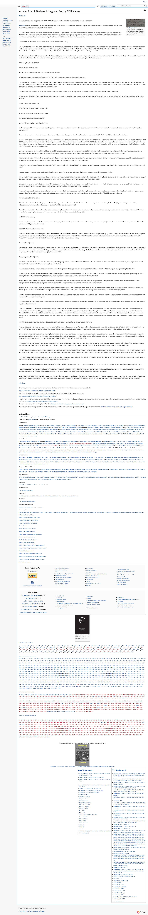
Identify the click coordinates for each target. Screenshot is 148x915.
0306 (31, 711)
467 (58, 680)
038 (123, 694)
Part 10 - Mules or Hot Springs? (26, 542)
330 (34, 673)
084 (131, 696)
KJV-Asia (88, 572)
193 (137, 665)
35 (129, 645)
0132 (41, 701)
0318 (73, 711)
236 (137, 667)
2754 (41, 686)
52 (61, 647)
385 (70, 675)
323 (140, 671)
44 (34, 647)
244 (34, 669)
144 (120, 663)
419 (43, 677)
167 (61, 665)
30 (112, 645)
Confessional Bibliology (122, 569)
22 (85, 645)
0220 (102, 705)
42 (27, 647)
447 (126, 677)
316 (120, 671)
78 (24, 649)
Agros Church (60, 608)
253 (61, 669)
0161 (141, 701)
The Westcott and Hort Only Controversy (96, 600)
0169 (45, 703)
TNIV (41, 507)
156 (29, 665)
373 (34, 675)
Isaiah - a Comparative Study (47, 433)
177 (90, 665)
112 (21, 652)
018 (64, 694)
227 (111, 667)
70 (121, 647)
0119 (120, 699)
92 (71, 649)
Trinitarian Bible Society (91, 575)
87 (54, 649)
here (80, 640)
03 (24, 694)
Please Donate (32, 571)
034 (111, 694)
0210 (66, 705)
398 (108, 675)
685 (108, 682)
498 (23, 682)
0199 (27, 705)
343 (73, 673)
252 (58, 669)
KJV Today (57, 571)
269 (108, 669)
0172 (55, 703)
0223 (112, 705)
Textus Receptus (60, 601)
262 (87, 669)
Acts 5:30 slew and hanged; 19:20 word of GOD (104, 443)
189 (126, 665)
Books (58, 606)
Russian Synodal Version (29, 606)
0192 (126, 703)
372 (32, 675)
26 (99, 645)
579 (64, 682)
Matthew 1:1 (90, 596)
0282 (70, 709)
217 (81, 667)
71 (125, 647)
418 (40, 677)
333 (43, 673)
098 (46, 699)
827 (129, 682)
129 (88, 652)
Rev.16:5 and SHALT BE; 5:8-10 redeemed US (125, 450)
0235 (27, 707)
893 (26, 684)
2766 (55, 686)
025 (85, 694)
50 (54, 647)
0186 (105, 703)
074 (102, 696)
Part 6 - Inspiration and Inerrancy (27, 531)
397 (105, 675)
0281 (66, 709)
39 (143, 645)
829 (134, 682)
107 (126, 649)
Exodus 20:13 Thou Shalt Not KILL (89, 425)
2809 (95, 686)
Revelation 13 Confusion (87, 450)
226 (108, 667)
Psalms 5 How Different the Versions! (118, 431)
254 (64, 669)
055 (46, 696)
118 (45, 652)
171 (73, 665)
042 (135, 694)
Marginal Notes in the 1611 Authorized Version (33, 612)
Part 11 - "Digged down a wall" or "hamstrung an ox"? (32, 545)
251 (55, 669)
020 (70, 694)
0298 (126, 709)
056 (49, 696)
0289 (95, 709)
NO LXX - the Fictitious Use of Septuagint (37, 484)
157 (32, 665)
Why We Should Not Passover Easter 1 (127, 599)
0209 (63, 705)
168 (64, 665)
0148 (95, 701)
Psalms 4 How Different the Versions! (99, 431)
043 (138, 694)
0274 (41, 709)
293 (52, 671)
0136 (52, 701)
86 (51, 649)
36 (132, 645)
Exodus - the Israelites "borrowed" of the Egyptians (111, 425)
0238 (38, 707)
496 (143, 680)
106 (122, 649)
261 (84, 669)
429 (73, 677)
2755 (45, 686)
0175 (66, 703)
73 (131, 647)
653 (76, 682)
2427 (113, 684)
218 (84, 667)
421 (49, 677)
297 (64, 671)
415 (32, 677)
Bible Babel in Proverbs (30, 433)
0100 (52, 699)
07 (33, 694)
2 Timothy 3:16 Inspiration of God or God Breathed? (51, 447)
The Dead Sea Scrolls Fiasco (26, 490)
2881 (48, 688)
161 (43, 665)
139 (128, 652)
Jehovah (25, 469)
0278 (55, 709)
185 (114, 665)
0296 (119, 709)
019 (67, 694)
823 (117, 682)
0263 (126, 707)
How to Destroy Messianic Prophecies (68, 496)
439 (102, 677)
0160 (137, 701)
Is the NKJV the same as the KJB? (80, 461)
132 (100, 652)
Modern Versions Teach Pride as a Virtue (50, 459)
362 (129, 673)
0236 (31, 707)
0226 (123, 705)
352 (99, 673)
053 (40, 696)
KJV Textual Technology (122, 578)
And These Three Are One (125, 447)
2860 (34, 688)
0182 (91, 703)
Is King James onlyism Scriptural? (27, 477)
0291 (102, 709)
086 (137, 696)
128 (84, 652)
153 (20, 665)
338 (58, 673)
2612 (20, 686)
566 (61, 682)
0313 (55, 711)
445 (120, 677)
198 (26, 667)
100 (98, 649)
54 (67, 647)
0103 (63, 699)
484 (108, 680)
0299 (130, 709)
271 (114, 669)
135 (112, 652)
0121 (127, 699)
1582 (60, 684)
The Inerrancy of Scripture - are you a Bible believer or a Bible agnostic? (122, 457)
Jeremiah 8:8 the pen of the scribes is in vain (88, 433)
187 (120, 665)
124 (69, 652)
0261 (119, 707)
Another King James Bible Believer (63, 573)
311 (105, 671)
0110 (88, 699)
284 (26, 671)
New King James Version (93, 602)
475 (81, 680)
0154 (116, 701)
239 (20, 669)
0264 (130, 707)
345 (79, 673)
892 (23, 684)
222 (96, 667)
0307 (34, 711)
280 (140, 669)
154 (23, 665)
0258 (109, 707)
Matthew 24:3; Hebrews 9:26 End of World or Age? (84, 452)
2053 (81, 684)
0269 (24, 709)
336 (52, 673)
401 (117, 675)
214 (73, 667)
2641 (38, 686)
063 (70, 696)
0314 (59, 711)
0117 (113, 699)
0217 (91, 705)
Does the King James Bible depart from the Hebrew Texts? (93, 477)
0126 (20, 701)
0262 (123, 707)
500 (29, 682)
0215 (84, 705)
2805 (80, 686)
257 (73, 669)
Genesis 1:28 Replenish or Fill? (31, 425)
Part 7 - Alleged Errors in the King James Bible (30, 534)
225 (105, 667)
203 (40, 667)
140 (132, 652)
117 (41, 652)
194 (140, 665)
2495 (142, 684)
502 (34, 682)
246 (40, 669)
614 (70, 682)
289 (40, 671)
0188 (112, 703)
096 (40, 699)
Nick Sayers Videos (90, 570)
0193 (130, 703)
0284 (77, 709)
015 (55, 694)
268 (105, 669)
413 (26, 677)
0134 (45, 701)
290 (43, 671)
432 (81, 677)
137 (120, 652)
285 (29, 671)
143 (117, 663)
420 (46, 677)
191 (131, 665)
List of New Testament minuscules (125, 605)
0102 (59, 699)
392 (90, 675)
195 (143, 665)
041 (132, 694)
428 (70, 677)
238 (143, 667)
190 (129, 665)
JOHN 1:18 (22, 16)
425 (61, 677)
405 (129, 675)
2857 (24, 688)
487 (117, 680)
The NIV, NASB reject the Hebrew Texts (28, 496)
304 (84, 671)
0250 (80, 707)
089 (20, 699)
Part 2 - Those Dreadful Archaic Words (28, 520)
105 (118, 649)
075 (105, 696)
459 (34, 680)
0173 (59, 703)
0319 (77, 711)
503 (37, 682)
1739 (64, 684)
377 (46, 675)
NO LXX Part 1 (22, 484)
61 (91, 647)
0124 (137, 699)
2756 (48, 686)
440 (105, 677)
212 (67, 667)
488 (120, 680)
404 (126, 675)
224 (102, 667)
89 (61, 649)
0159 (134, 701)
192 (134, 665)
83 (40, 649)
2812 (105, 686)
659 (93, 682)
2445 (124, 684)
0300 (134, 709)
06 (31, 694)
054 (43, 696)
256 (70, 669)
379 (52, 675)
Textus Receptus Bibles (60, 570)
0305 (27, 711)
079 (117, 696)
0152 (109, 701)
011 (44, 694)
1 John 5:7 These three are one (39, 450)
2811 (102, 686)
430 (76, 677)
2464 (135, 684)
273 (120, 669)
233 (129, 667)
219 (87, 667)
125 (73, 652)
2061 (92, 684)
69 (118, 647)
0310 (45, 711)
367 (143, 673)
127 (80, 652)
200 (32, 667)
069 (87, 696)
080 (120, 696)
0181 (87, 703)
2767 (59, 686)
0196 (141, 703)
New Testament (35, 595)
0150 (102, 701)
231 (123, 667)
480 (96, 680)
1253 (46, 684)
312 (108, 671)
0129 (31, 701)
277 (131, 669)
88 (57, 649)
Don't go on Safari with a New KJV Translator (101, 461)
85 (47, 649)
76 (141, 647)
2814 (112, 686)
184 (111, 665)
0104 (67, 699)
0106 (74, 699)
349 (90, 673)
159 (37, 665)
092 (29, 699)
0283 (73, 709)
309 (99, 671)
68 (114, 647)
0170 (48, 703)
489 (123, 680)
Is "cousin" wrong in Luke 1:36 (111, 441)
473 (76, 680)
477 (87, 680)
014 (52, 694)
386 (73, 675)
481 (99, 680)
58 (81, 647)
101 (102, 649)
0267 (141, 707)
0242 (52, 707)
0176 (70, 703)
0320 (80, 711)
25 (95, 645)
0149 (98, 701)
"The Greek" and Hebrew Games (27, 501)
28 (106, 645)
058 (55, 696)
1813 (71, 684)
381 (58, 675)
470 (67, 680)
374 (37, 675)
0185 (102, 703)
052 (37, 696)
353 (102, 673)
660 (96, 682)
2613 (24, 686)
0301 (137, 709)
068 (84, 696)
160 (40, 665)
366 (140, 673)
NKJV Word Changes (128, 459)
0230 (137, 705)
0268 (20, 709)
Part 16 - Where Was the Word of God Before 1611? (31, 559)
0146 (87, 701)
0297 (123, 709)
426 (64, 677)
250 (52, 669)
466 (55, 680)
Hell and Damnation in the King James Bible (97, 469)
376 (43, 675)
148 (131, 663)
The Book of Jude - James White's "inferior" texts (62, 450)
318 (126, 671)
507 (49, 682)
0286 (84, 709)
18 (72, 645)
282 (20, 671)
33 (122, 645)
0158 (130, 701)
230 (120, 667)
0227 (126, 705)
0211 (70, 705)
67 (111, 647)
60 (88, 647)
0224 (116, 705)
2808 (91, 686)
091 (26, 699)
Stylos (87, 581)
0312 (52, 711)
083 (129, 696)
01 (19, 694)
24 (92, 645)
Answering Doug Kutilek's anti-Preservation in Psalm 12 (106, 429)
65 (104, 647)
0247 (70, 707)
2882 (52, 688)
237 (140, 667)
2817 (123, 686)
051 (34, 696)
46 (40, 647)
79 (27, 649)
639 (73, 682)
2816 (119, 686)
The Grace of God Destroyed (35, 471)
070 (90, 696)
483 (105, 680)
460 (37, 680)
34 (126, 645)
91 (67, 649)
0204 (45, 705)
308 (96, 671)
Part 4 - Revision (23, 525)
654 (79, 682)
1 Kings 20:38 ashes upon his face (135, 427)
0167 (38, 703)
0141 (70, 701)
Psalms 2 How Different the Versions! (60, 431)
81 (34, 649)
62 (94, 647)
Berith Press (89, 568)
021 (73, 694)
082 (126, 696)
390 (84, 675)
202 (37, 667)
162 (46, 665)
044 (141, 694)
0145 (84, 701)
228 (114, 667)
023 (79, 694)
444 (117, 677)
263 (90, 669)
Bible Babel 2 (30, 457)
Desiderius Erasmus (61, 599)
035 (114, 694)
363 (131, 673)
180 (99, 665)
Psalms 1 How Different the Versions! (41, 431)
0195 (137, 703)
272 (117, 669)
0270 (27, 709)
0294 (112, 709)
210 (61, 667)
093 (32, 699)
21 (82, 645)
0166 (34, 703)
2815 (116, 686)
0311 (48, 711)
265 (96, 669)
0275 (45, 709)
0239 (41, 707)
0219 (98, 705)
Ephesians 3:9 (121, 597)
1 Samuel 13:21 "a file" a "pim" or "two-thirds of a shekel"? (67, 427)
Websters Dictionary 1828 (92, 577)
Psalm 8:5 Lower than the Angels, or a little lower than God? (76, 429)
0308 (38, 711)
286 (32, 671)
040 (129, 694)
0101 (56, 699)
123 (65, 652)
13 (55, 645)
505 (43, 682)
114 (29, 652)
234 (131, 667)
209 (58, 667)
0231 (141, 705)
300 (73, 671)
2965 (59, 688)
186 (117, 665)
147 (129, 663)
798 (114, 682)
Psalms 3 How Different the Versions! (79, 431)
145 (123, 663)
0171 (52, 703)
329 (32, 673)
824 (120, 682)
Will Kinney (22, 383)
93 (74, 649)
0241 (48, 707)
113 (25, 652)
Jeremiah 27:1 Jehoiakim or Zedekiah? (110, 433)
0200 (31, 705)
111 (142, 649)
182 (105, 665)
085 (134, 696)
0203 (41, 705)
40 (20, 647)
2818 (126, 686)
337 (55, 673)
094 (34, 699)
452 (140, 677)
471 (70, 680)
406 (131, 675)
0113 (98, 699)
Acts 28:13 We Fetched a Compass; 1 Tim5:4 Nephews (57, 452)
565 (58, 682)
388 (79, 675)
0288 (91, 709)
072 (96, 696)
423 (55, 677)
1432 (57, 684)
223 (99, 667)
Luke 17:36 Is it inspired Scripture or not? (130, 441)
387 (76, 675)
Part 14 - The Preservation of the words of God (30, 553)
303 (81, 671)
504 (40, 682)
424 (58, 677)
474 (79, 680)
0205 (48, 705)
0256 (102, 707)
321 (134, 671)
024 (82, 694)
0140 (66, 701)
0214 (80, 705)
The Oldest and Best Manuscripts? (58, 457)
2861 (38, 688)
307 (93, 671)
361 (126, 673)
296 (61, 671)
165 (55, 665)
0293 (109, 709)
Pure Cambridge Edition (92, 607)
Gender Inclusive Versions (25, 507)
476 (84, 680)
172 (76, 665)
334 (46, 673)
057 (52, 696)
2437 (117, 684)
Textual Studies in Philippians (26, 447)
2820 (134, 686)
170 (70, 665)
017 (61, 694)
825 (123, 682)
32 (119, 645)
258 (76, 669)
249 (49, 669)
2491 (138, 684)
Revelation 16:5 (60, 595)
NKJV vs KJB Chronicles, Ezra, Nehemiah (60, 461)
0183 (95, 703)
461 (40, 680)
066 (79, 696)
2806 (84, 686)
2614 (27, 686)
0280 (63, 709)
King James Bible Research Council (125, 571)
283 (23, 671)
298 (67, 671)
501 (32, 682)
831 (140, 682)
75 (138, 647)
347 (84, 673)
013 (49, 694)
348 (87, 673)
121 (57, 652)
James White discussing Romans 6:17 (128, 445)
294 (55, 671)
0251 (84, 707)
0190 (119, 703)
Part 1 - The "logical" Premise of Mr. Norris (29, 517)
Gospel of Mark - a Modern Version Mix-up (90, 441)
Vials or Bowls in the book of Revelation (103, 450)
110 (138, 649)
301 (76, 671)
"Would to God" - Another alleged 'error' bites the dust (57, 471)
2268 (103, 684)
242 (29, 669)
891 (20, 684)
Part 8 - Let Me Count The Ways (27, 537)
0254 (95, 707)
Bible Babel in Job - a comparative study (38, 427)
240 (23, 669)
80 (30, 649)
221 (93, 667)
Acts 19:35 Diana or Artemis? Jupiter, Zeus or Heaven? (54, 445)
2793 (66, 686)
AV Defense (89, 579)
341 (67, 673)
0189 (116, 703)
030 (99, 694)
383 (64, 675)
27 (102, 645)
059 (58, 696)
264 (93, 669)
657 (87, 682)
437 (96, 677)
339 (61, 673)
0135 (48, 701)
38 (139, 645)
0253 (91, 707)
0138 (59, 701)
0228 (130, 705)
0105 (70, 699)
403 (123, 675)
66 (108, 647)
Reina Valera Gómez (27, 609)
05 (29, 694)
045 (144, 694)
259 (79, 669)
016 (58, 694)
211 (64, 667)
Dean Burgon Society (60, 575)
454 (20, 680)
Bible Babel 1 (22, 457)
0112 (95, 699)
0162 (20, 703)
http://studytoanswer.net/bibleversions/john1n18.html (41, 401)
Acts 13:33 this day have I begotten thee (127, 443)
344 (76, 673)
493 (134, 680)
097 (43, 699)
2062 (96, 684)
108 (130, 649)
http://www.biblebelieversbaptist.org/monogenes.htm (66, 404)
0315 (63, 711)
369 (23, 675)
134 (108, 652)
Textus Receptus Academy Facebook (32, 585)
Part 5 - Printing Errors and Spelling (27, 528)
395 (99, 675)
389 (81, 675)
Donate (29, 578)
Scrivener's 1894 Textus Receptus (33, 601)
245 (37, 669)
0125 (141, 699)
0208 (59, 705)
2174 (99, 684)
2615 (31, 686)
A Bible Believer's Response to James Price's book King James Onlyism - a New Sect (89, 512)
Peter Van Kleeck (59, 585)
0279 (59, 709)
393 (93, 675)
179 (96, 665)
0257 (105, 707)
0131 (38, 701)
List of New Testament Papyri (26, 642)
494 (137, 680)
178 (93, 665)
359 (120, 673)
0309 (41, 711)
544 (55, 682)
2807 (87, 686)
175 (84, 665)
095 (37, 699)
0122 (130, 699)
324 (143, 671)
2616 (34, 686)
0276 (48, 709)
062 (67, 696)
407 (134, 675)
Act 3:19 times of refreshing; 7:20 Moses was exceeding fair (53, 443)
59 (84, 647)
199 (29, 667)
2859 (31, 688)
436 (93, 677)
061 (64, 696)
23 (89, 645)
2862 (41, 688)
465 (52, 680)
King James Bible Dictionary (61, 583)
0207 (55, 705)
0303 (20, 711)
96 (84, 649)
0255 (98, 707)
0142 (73, 701)
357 (114, 673)
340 (64, 673)
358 (117, 673)
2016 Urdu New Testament (30, 604)
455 (23, 680)
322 (137, 671)
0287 (87, 709)
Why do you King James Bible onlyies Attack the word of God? (123, 477)
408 (137, 675)
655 (81, 682)
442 (111, 677)
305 (87, 671)
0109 (84, 699)
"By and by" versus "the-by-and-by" (117, 469)
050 (32, 696)
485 (111, 680)
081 (123, 696)
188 (123, 665)
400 (114, 675)
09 (38, 694)
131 (96, 652)
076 (108, 696)
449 (131, 677)
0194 (134, 703)
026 (88, 694)
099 (49, 699)
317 (123, 671)
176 (87, 665)
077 (111, 696)
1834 (74, 684)
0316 (66, 711)
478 (90, 680)
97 (88, 649)
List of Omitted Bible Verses (93, 604)
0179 (80, 703)
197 (23, 667)
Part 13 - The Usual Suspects (26, 550)
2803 (73, 686)
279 (137, 669)
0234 (24, 707)
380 (55, 675)
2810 (98, 686)
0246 (66, 707)
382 (61, 675)
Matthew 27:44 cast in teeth (70, 441)
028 (94, 694)
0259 (112, 707)
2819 (130, 686)
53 (64, 647)
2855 (141, 686)
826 (126, 682)
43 (30, 647)
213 (70, 667)
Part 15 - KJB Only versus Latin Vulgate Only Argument (32, 556)
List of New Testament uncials (26, 692)
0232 (20, 707)
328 (29, 673)
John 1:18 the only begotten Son (30, 417)
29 (109, 645)
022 (76, 694)
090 (23, 699)
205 (46, 667)
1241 (42, 684)
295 (58, 671)
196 (20, 667)
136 (116, 652)
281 (143, 669)
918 (29, 684)
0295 (116, 709)
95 (81, 649)
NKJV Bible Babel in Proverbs (41, 464)
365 (137, 673)
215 (76, 667)
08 (35, 694)
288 (37, 671)
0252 (87, 707)
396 (102, 675)
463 (46, 680)
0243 (55, 707)
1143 (35, 684)
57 (77, 647)
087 (140, 696)
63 (98, 647)
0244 (59, 707)
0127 (24, 701)
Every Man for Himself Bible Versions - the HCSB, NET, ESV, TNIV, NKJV (85, 457)
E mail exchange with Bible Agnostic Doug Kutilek (31, 512)
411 (20, 677)
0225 (119, 705)
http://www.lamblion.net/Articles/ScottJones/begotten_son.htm (37, 396)
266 (99, 669)
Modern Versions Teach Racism (31, 459)
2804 (77, 686)
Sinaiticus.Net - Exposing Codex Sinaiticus (96, 573)
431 (79, 677)
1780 (67, 684)
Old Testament (25, 595)
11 (48, 645)
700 (111, 682)
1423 (50, 684)
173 (79, 665)
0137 (55, 701)
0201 (34, 705)
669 (102, 682)
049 (29, 696)
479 (93, 680)
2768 (63, 686)
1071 (32, 684)
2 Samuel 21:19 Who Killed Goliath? (113, 427)
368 (20, 675)
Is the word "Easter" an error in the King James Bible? (47, 469)
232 (126, 667)
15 (62, 645)
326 (23, 673)
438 (99, 677)
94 (77, 649)
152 (143, 663)
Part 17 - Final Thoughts (25, 562)
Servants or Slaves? (132, 469)
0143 (77, 701)
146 (126, 663)
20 (79, 645)
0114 (102, 699)
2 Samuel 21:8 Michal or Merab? (95, 427)
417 (37, 677)
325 (20, 673)
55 (71, 647)
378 (49, 675)
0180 (84, 703)
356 (111, 673)
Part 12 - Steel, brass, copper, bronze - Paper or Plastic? (33, 548)
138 (124, 652)
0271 (31, 709)
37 (136, 645)
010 (41, 694)
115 (33, 652)
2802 (70, 686)
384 (67, 675)
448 (129, 677)
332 (40, 673)
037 (120, 694)
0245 (63, 707)
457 (29, 680)
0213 (77, 705)
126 (76, 652)
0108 (81, 699)
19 (75, 645)
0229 (134, 705)
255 (67, 669)
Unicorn (89, 598)
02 (22, 694)
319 (129, 671)
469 (64, 680)
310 (102, 671)
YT (65, 585)
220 (90, 667)
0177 (73, 703)
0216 (87, 705)
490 (126, 680)
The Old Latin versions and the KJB (63, 479)
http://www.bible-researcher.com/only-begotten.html (116, 407)
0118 (116, 699)
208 (55, 667)
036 (117, 694)
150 (137, 663)
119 (49, 652)
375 (40, 675)
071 (93, 696)
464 (49, 680)
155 (26, 665)
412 (23, 677)
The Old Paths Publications (61, 568)
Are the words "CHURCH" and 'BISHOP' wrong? (73, 469)
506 (46, 682)
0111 (91, 699)
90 (64, 649)
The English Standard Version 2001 (93, 459)
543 (52, 682)
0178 (77, 703)
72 (128, 647)
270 (111, 669)
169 (67, 665)
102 (106, 649)
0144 (80, 701)
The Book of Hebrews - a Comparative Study (81, 447)
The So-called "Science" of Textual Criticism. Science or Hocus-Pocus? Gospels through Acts (91, 445)
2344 (106, 684)
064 (73, 696)
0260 (116, 707)
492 (131, 680)
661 (99, 682)
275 (126, 669)
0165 (31, 703)
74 (135, 647)
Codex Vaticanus (133, 28)
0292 (105, 709)
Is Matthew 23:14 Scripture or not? (53, 441)
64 (101, 647)
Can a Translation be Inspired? (45, 479)
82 (37, 649)
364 (134, 673)
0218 (95, 705)
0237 (34, 707)
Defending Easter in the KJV (92, 583)
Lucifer (20, 469)
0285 (80, 709)
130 (92, 652)
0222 (109, 705)
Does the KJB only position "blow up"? (46, 477)
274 (123, 669)
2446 (128, 684)
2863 (45, 688)
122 (61, 652)
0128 (27, 701)
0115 (106, 699)
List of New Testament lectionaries (125, 607)
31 (116, 645)
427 (67, 677)
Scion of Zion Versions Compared (125, 574)
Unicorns (31, 469)
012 (47, 694)
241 (26, 669)
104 (114, 649)
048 (26, 696)
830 (137, 682)
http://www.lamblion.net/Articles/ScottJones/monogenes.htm (36, 390)
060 (61, 696)
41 (24, 647)
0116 (109, 699)
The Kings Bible (59, 579)
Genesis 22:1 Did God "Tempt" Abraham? (66, 425)
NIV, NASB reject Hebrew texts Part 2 (48, 496)
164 (52, 665)
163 (49, 665)
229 (117, 667)
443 (114, 677)
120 (53, 652)
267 (102, 669)
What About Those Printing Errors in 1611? (66, 477)
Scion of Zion (120, 573)
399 (111, 675)
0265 (134, 707)
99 (94, 649)
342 (70, 673)
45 (37, 647)
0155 (119, 701)
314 (114, 671)
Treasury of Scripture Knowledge (63, 577)
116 (37, 652)
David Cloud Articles (121, 584)
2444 (120, 684)
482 (102, 680)
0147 (91, 701)
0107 (77, 699)
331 (37, 673)
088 (143, 696)
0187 (109, 703)
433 (84, 677)
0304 (24, 711)
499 (26, 682)
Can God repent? (50, 425)
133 (104, 652)
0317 (70, 711)
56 (74, 647)
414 (29, 677)
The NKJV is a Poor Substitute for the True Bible (125, 461)
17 (69, 645)
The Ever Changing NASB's (113, 459)
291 (46, 671)
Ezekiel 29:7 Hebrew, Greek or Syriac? (134, 433)
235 (134, 667)
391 (87, 675)
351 (96, 673)
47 (44, 647)
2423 (110, 684)
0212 (73, 705)
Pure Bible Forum (121, 582)
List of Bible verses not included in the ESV (97, 606)
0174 (63, 703)
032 (105, 694)
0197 (20, 705)
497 (20, 682)
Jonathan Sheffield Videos (123, 580)
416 (34, 677)
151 (140, 663)
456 (26, 680)
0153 (112, 701)
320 (131, 671)
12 (52, 645)
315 (117, 671)
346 (81, 673)
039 (126, 694)
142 (114, 663)
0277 (52, 709)
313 (111, 671)
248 (46, 669)
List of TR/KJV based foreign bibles (126, 603)
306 (90, 671)
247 (43, 669)
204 (43, 667)
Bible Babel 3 (37, 457)
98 (91, 649)
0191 (123, 703)
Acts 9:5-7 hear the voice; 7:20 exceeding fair (80, 443)
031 (102, 694)
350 (93, 673)
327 (26, 673)
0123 (134, 699)
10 (45, 645)
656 (84, 682)
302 (79, 671)
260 (81, 669)
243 (32, 669)
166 (58, 665)
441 (108, 677)
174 (81, 665)
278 (134, 669)
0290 (98, 709)
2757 (52, 686)
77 (20, 649)
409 (140, 675)
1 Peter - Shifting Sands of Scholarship (105, 447)
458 (32, 680)
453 (143, 677)
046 (20, 696)
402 (120, 675)
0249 (77, 707)
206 (49, 667)
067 (81, 696)
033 (108, 694)
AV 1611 (88, 585)
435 (90, 677)
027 (91, 694)
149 (134, 663)
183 (108, 665)
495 (140, 680)
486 (114, 680)
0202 (38, 705)
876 (143, 682)
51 (57, 647)
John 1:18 (22, 25)
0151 (105, 701)
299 (70, 671)
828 (131, 682)
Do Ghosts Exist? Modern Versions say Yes (71, 459)
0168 (41, 703)
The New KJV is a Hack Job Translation (39, 461)
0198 (24, 705)
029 (97, 694)
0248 (73, 707)
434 (87, 677)
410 (143, 675)
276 (129, 669)
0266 (137, 707)
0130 (34, 701)
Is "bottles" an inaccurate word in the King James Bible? (83, 471)
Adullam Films (120, 576)
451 (137, 677)
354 (105, 673)
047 (23, 696)
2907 (55, 688)
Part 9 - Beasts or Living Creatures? (27, 539)
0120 (123, 699)
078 (114, 696)
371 (29, 675)
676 (105, 682)
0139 (63, 701)
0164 (27, 703)
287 (34, 671)
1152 (39, 684)
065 (76, 696)
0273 (38, 709)
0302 (141, 709)
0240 (45, 707)
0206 (52, 705)
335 (49, 673)
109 (134, 649)
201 (34, 667)
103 (110, 649)
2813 (109, 686)
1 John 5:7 (27, 450)
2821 (137, 686)
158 (34, 665)
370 (26, 675)
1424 (53, 684)
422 (52, 677)
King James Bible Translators (62, 581)
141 (111, 663)
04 (26, 694)
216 (79, 667)
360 (123, 673)
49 (51, 647)
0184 (98, 703)
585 (67, 682)
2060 (88, 684)
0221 (105, 705)
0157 (126, 701)
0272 (34, 709)
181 (102, 665)
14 (58, 645)
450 (134, 677)
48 (47, 647)
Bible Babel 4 (45, 457)
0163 (24, 703)
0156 (123, 701)
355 (108, 673)
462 (43, 680)
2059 (85, 684)
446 (123, 677)
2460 (131, 684)
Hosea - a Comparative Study (30, 436)
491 (129, 680)
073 (99, 696)
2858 (27, 688)
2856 (20, 688)
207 (52, 667)
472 (73, 680)
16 (65, 645)
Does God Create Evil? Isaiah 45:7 (63, 433)
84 (44, 649)
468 (61, 680)
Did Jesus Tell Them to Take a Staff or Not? (29, 441)
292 (49, 671)
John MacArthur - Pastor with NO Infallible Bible (55, 512)
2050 (78, 684)
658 (90, 682)
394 (96, 675)
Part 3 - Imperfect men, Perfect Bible (28, 523)
